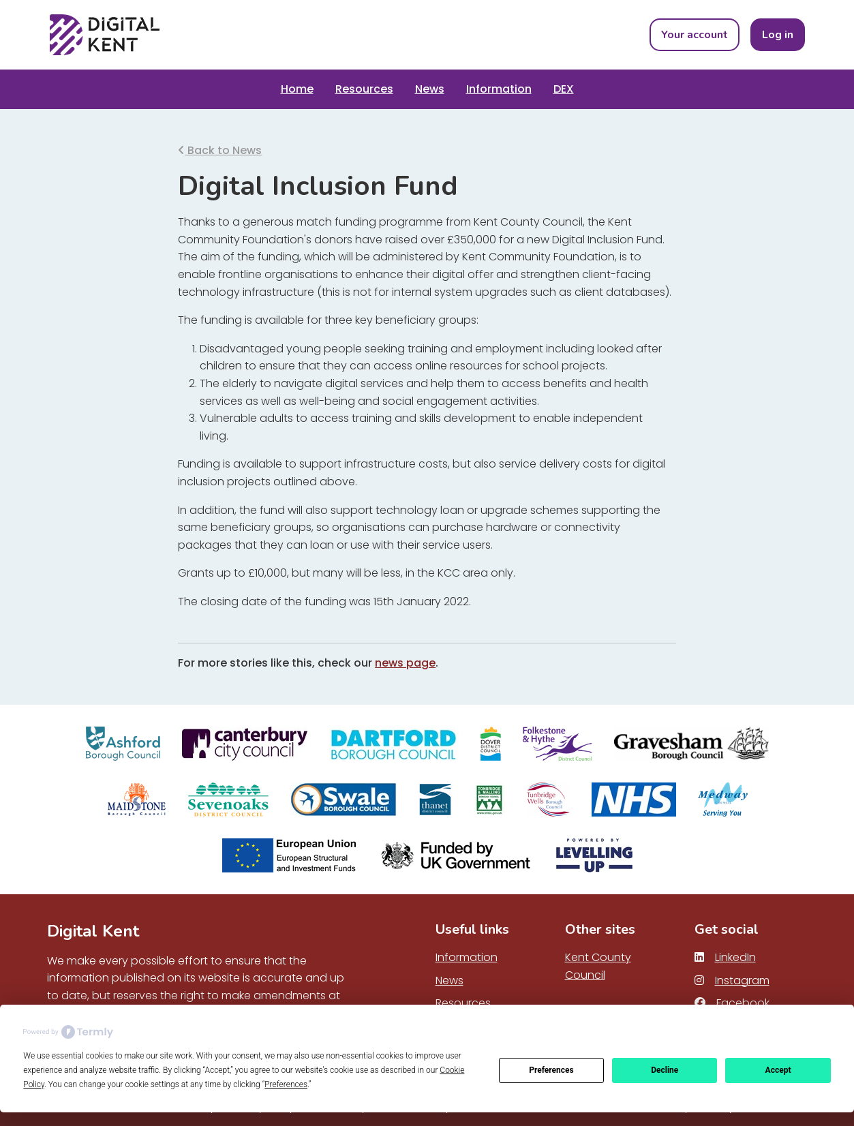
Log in (777, 34)
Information (499, 89)
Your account (694, 34)
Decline (664, 1070)
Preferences (551, 1070)
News (429, 89)
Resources (364, 89)
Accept (778, 1070)
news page (405, 663)
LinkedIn (725, 957)
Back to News (220, 150)
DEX (563, 89)
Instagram (732, 980)
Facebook (732, 1003)
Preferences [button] (285, 1084)
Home (297, 89)
